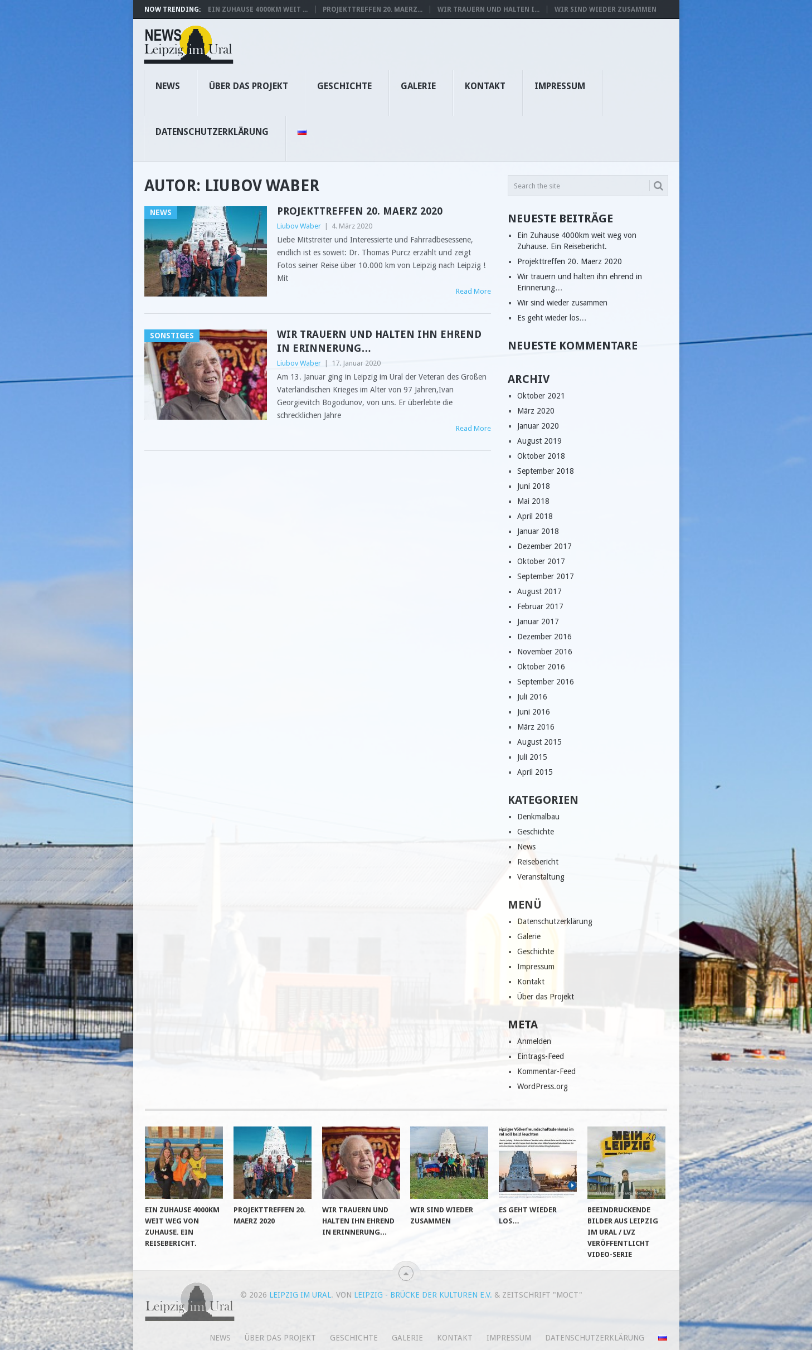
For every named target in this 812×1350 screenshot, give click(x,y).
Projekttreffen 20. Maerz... (372, 9)
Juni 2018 (533, 486)
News (167, 86)
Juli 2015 (532, 756)
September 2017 (545, 576)
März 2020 (536, 410)
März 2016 (536, 726)
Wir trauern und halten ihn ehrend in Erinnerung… (379, 341)
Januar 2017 (538, 621)
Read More (473, 291)
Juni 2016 (533, 711)
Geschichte (344, 86)
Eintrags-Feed (540, 1056)
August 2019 (539, 440)
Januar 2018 (538, 531)
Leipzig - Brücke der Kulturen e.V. (423, 1294)
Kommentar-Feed (546, 1071)
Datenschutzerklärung (212, 132)
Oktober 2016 (541, 666)
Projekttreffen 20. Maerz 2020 (360, 211)
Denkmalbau (538, 816)
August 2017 (539, 591)
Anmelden (534, 1041)
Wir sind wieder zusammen (606, 9)
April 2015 (535, 772)
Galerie (418, 86)
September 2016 (545, 681)
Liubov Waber (299, 226)
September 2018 (545, 471)
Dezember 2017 (544, 546)
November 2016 (544, 651)
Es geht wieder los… (552, 317)
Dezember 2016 (544, 636)
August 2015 (539, 741)
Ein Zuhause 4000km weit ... (258, 9)
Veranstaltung (541, 876)
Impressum (559, 86)
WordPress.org (542, 1086)
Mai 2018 (533, 501)
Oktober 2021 (541, 395)
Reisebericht (537, 861)
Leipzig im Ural (300, 1294)
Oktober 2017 (541, 561)
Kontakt (485, 86)
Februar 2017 (540, 606)
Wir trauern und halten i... (488, 9)
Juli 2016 (532, 696)
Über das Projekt (248, 86)
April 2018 (535, 516)
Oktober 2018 (541, 455)
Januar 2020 (538, 425)
